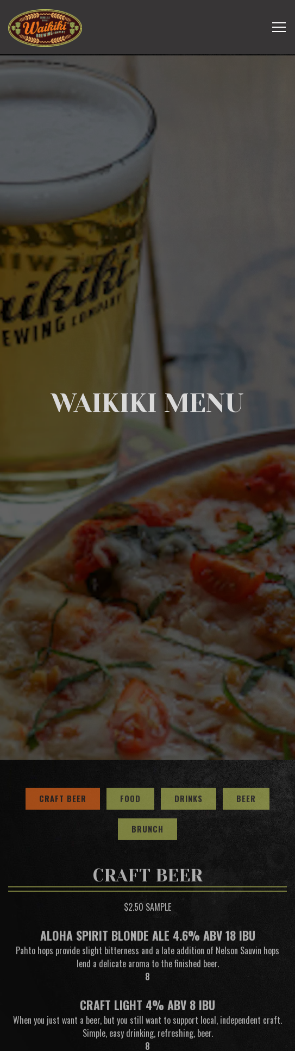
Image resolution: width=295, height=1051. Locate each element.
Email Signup (147, 1037)
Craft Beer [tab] (62, 758)
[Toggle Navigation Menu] (279, 27)
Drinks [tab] (188, 758)
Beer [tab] (246, 758)
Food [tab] (130, 758)
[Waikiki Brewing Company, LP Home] (45, 27)
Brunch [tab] (147, 788)
